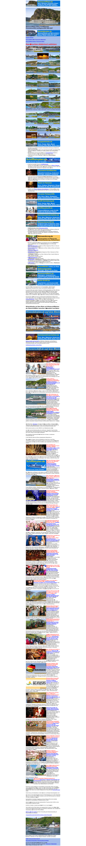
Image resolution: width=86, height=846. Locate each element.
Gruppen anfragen (29, 37)
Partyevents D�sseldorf (41, 39)
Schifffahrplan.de (44, 164)
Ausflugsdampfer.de (30, 299)
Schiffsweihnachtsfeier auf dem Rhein (34, 345)
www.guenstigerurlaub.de (34, 838)
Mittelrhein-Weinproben (33, 245)
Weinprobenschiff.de (43, 228)
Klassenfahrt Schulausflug (31, 840)
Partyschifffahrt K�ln (30, 39)
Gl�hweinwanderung (32, 257)
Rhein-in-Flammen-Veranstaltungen (41, 189)
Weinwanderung (31, 252)
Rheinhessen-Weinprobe (33, 250)
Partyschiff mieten (56, 789)
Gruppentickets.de (49, 152)
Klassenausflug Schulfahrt (43, 840)
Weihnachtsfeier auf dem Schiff (32, 341)
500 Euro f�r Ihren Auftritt (31, 811)
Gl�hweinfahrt (31, 262)
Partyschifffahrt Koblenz (31, 41)
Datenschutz (54, 843)
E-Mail (27, 838)
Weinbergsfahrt (31, 259)
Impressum (48, 843)
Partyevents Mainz (40, 41)
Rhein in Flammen (55, 165)
